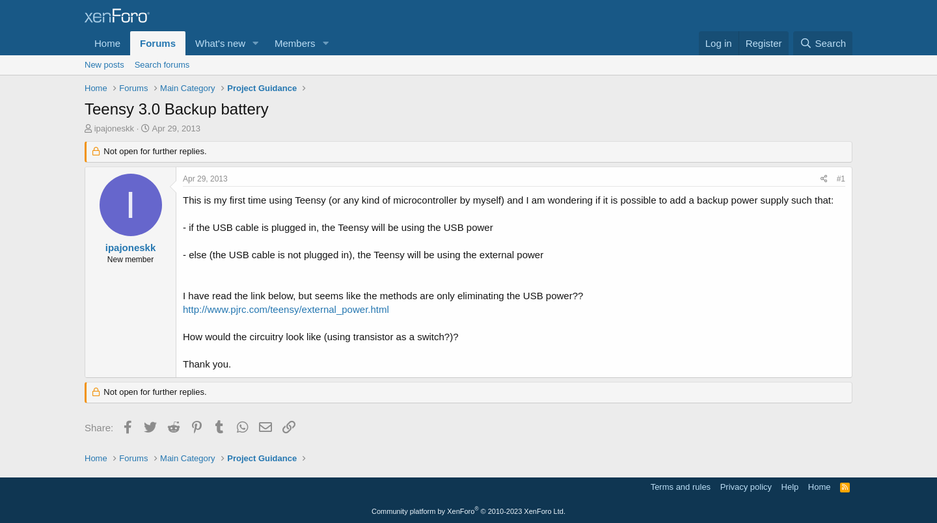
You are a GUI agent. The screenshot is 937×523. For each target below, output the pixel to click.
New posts (104, 65)
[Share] (824, 179)
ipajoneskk (114, 128)
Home (107, 43)
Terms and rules (681, 487)
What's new (220, 43)
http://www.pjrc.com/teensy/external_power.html (286, 309)
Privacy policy (746, 487)
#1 (841, 178)
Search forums (162, 65)
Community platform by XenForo (468, 511)
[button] (256, 43)
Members (295, 43)
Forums (158, 43)
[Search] (822, 43)
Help (790, 487)
